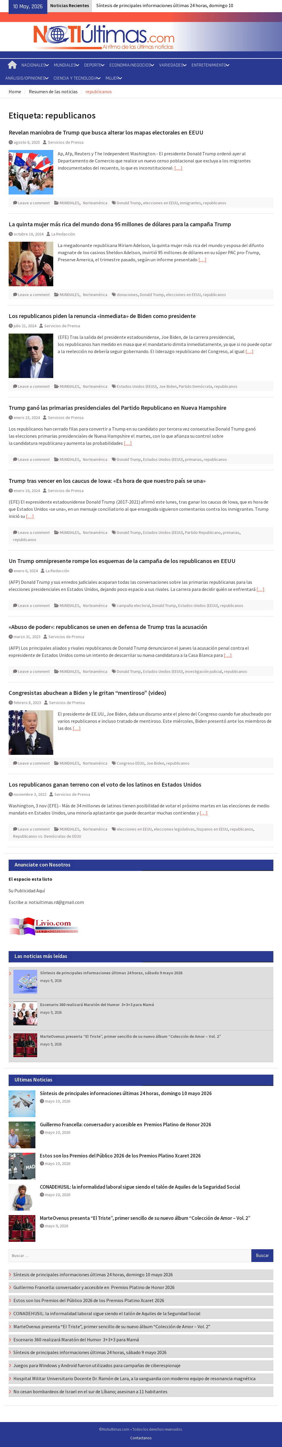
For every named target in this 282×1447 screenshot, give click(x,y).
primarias (193, 459)
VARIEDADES (171, 65)
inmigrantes (190, 202)
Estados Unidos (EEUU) (137, 386)
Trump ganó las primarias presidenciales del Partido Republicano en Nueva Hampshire (117, 407)
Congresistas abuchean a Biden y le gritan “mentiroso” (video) (87, 692)
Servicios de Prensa (66, 142)
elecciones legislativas (174, 829)
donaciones (127, 294)
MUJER (112, 78)
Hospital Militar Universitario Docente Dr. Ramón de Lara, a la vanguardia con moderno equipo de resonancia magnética (134, 1378)
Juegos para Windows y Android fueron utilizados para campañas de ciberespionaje (97, 1365)
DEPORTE (92, 65)
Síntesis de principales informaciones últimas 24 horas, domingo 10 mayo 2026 (126, 1093)
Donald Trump (129, 202)
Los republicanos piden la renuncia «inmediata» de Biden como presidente (102, 316)
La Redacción (63, 234)
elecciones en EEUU (160, 202)
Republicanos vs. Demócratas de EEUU (47, 836)
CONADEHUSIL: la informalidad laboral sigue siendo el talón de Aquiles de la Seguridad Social (140, 1187)
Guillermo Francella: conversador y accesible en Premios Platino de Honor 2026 (126, 1124)
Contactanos (140, 1437)
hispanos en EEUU (212, 829)
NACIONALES (33, 65)
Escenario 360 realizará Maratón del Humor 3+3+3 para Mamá (97, 1004)
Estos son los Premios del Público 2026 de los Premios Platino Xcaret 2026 (120, 1155)
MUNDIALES (65, 65)
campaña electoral (133, 605)
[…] (178, 168)
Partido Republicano (203, 532)
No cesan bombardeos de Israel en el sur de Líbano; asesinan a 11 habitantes (90, 1391)
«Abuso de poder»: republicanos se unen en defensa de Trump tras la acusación (108, 626)
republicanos (214, 202)
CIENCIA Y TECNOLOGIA (76, 78)
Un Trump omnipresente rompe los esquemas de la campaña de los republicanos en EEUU (122, 560)
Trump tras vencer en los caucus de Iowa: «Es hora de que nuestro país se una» (107, 480)
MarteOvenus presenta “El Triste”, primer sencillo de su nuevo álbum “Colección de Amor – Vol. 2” (130, 1036)
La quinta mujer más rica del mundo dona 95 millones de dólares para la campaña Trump (120, 224)
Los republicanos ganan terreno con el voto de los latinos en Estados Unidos (105, 784)
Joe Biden (168, 386)
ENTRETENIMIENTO (209, 65)
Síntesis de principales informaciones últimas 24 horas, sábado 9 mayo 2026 (111, 972)
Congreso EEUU (130, 763)
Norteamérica (95, 202)
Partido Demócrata (195, 386)
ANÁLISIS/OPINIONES (25, 78)
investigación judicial (203, 671)
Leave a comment (34, 202)
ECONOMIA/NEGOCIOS (130, 65)
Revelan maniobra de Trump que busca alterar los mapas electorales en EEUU (106, 132)
